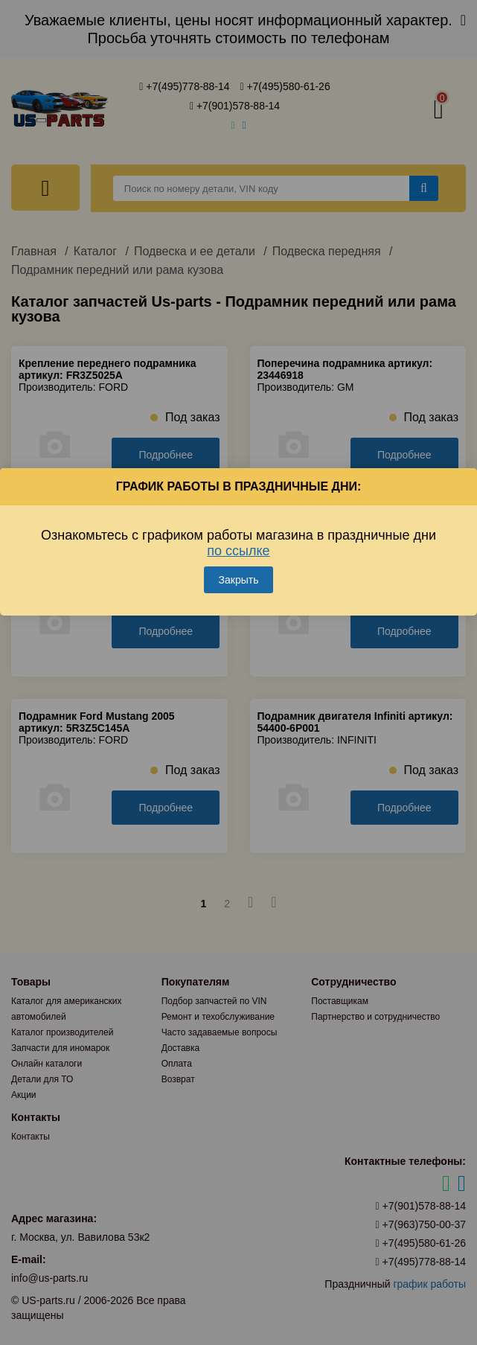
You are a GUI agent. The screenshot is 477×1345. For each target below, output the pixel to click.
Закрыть (239, 580)
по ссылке (238, 550)
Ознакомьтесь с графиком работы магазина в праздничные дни (238, 543)
